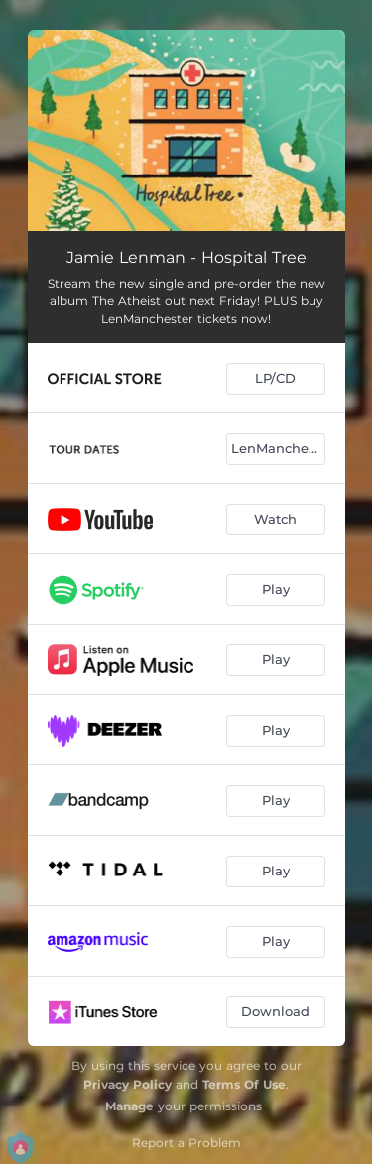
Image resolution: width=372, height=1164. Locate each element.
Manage (129, 1106)
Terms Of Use (244, 1084)
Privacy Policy (127, 1084)
